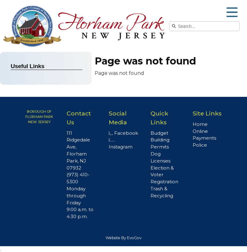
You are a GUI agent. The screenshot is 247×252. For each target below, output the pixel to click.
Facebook (123, 133)
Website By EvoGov (124, 238)
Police (200, 145)
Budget (159, 133)
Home (200, 124)
